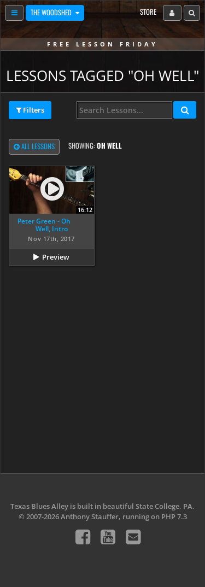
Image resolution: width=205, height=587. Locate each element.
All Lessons (34, 147)
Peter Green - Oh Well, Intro (44, 224)
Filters (30, 110)
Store (148, 12)
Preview (55, 257)
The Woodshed (52, 12)
